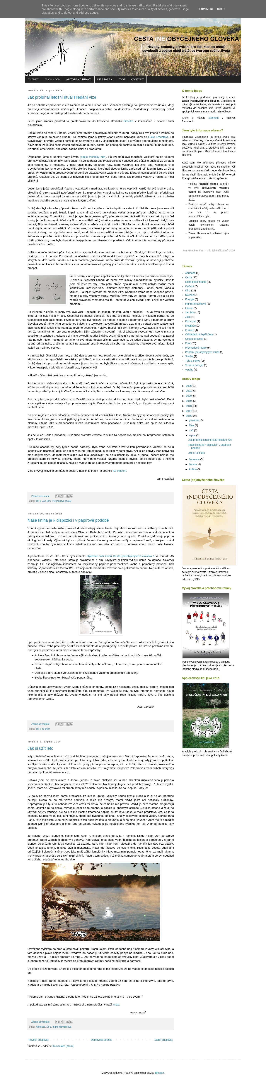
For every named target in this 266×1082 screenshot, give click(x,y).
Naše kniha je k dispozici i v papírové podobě (68, 520)
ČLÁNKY (33, 79)
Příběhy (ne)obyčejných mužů (202, 352)
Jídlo (188, 316)
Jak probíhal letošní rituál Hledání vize (62, 97)
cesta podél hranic (195, 281)
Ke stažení (119, 470)
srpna (192, 435)
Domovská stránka (101, 1039)
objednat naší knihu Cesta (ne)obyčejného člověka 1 (120, 556)
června (193, 464)
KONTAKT (137, 79)
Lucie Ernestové (158, 136)
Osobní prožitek (194, 338)
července (194, 459)
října (192, 425)
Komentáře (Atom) (63, 1046)
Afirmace (40, 1027)
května (193, 469)
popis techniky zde (93, 156)
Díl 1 (38, 501)
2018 (189, 405)
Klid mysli (190, 321)
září (191, 430)
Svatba (189, 356)
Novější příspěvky (38, 1039)
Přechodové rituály (61, 501)
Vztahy (189, 369)
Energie (189, 299)
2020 (189, 395)
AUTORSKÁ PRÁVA (78, 79)
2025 (189, 385)
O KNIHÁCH (52, 79)
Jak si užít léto (40, 748)
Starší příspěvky (163, 1039)
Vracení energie (194, 365)
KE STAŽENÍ (105, 79)
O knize (46, 729)
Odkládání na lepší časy (199, 334)
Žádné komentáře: (41, 496)
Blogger (159, 1072)
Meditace (190, 325)
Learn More (205, 9)
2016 (189, 415)
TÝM (122, 79)
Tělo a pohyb (192, 360)
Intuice (189, 308)
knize (115, 1004)
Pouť (188, 343)
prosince (194, 420)
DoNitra (128, 121)
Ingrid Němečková (61, 1027)
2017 (189, 410)
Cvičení (189, 286)
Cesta (188, 277)
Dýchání (190, 294)
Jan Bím (46, 501)
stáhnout (214, 117)
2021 (189, 390)
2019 (189, 400)
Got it (221, 9)
